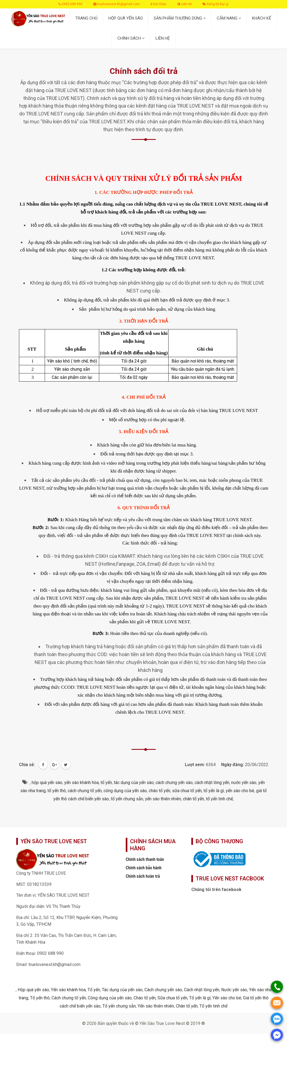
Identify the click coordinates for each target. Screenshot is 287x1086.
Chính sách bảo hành (144, 867)
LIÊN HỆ (163, 38)
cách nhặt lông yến (212, 782)
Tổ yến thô (40, 997)
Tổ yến (94, 989)
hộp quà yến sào (47, 782)
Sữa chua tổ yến (172, 997)
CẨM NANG (229, 18)
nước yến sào (243, 782)
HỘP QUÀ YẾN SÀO (125, 18)
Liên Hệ (184, 4)
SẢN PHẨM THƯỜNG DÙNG (180, 18)
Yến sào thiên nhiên (156, 1006)
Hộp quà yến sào (33, 989)
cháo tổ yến (159, 790)
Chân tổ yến (187, 1006)
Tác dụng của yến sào (122, 989)
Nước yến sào (234, 989)
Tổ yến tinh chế (213, 1006)
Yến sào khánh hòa (68, 989)
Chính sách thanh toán (145, 859)
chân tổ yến (193, 798)
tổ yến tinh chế (219, 798)
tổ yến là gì (214, 790)
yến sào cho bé (240, 790)
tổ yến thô (56, 790)
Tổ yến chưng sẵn (119, 1006)
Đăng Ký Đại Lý (215, 4)
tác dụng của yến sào (134, 782)
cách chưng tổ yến (85, 790)
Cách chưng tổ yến (68, 997)
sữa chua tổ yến (187, 790)
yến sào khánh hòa (81, 782)
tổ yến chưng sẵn (127, 798)
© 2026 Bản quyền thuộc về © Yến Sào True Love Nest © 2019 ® (143, 1023)
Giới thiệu (158, 4)
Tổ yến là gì (200, 997)
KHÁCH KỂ (261, 18)
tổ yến (106, 782)
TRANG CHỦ (86, 18)
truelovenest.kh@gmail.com (116, 4)
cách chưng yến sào (174, 782)
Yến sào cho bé (226, 997)
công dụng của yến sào (125, 790)
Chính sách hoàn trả (143, 876)
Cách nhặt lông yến (201, 989)
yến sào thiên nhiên (163, 798)
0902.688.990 (70, 4)
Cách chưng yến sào (163, 989)
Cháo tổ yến (145, 997)
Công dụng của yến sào (110, 997)
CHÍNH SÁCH (131, 38)
